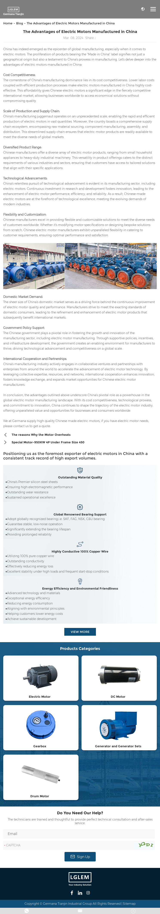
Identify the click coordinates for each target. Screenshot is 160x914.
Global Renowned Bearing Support (80, 514)
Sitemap (129, 904)
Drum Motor (39, 796)
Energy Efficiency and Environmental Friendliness (80, 588)
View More (80, 632)
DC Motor (118, 697)
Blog (19, 23)
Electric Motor (40, 697)
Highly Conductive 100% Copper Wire (80, 551)
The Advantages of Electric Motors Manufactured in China (71, 23)
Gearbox (39, 746)
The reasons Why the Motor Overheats (37, 435)
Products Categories (80, 648)
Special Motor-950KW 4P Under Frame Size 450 (44, 442)
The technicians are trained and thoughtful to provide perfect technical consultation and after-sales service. (80, 821)
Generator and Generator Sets (118, 746)
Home (7, 23)
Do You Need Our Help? (80, 813)
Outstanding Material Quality (80, 477)
